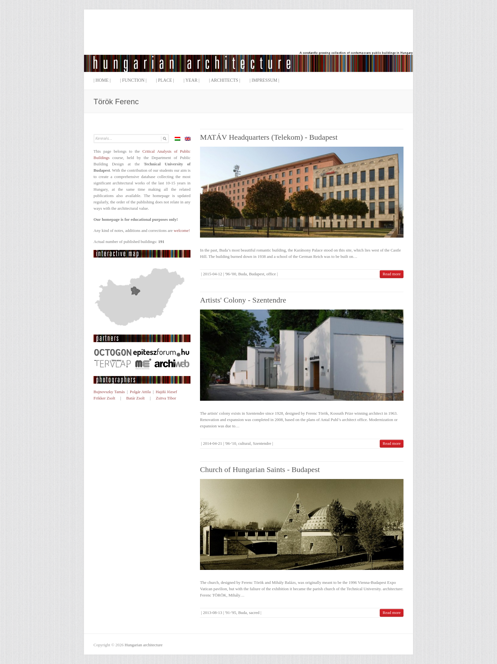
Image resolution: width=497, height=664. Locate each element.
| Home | (102, 80)
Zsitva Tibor (166, 398)
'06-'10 (230, 443)
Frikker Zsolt (104, 398)
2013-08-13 (212, 612)
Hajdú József (166, 391)
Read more (392, 273)
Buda (242, 273)
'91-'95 (230, 612)
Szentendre (262, 443)
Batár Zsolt (135, 398)
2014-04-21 (212, 443)
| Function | (133, 80)
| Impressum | (265, 80)
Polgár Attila (140, 391)
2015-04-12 (212, 273)
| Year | (191, 80)
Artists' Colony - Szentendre (243, 300)
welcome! (182, 230)
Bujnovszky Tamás (109, 391)
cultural (244, 443)
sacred (254, 612)
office (271, 273)
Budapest (256, 273)
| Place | (165, 80)
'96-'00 (230, 273)
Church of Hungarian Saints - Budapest (260, 469)
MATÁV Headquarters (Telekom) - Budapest (269, 137)
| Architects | (224, 80)
